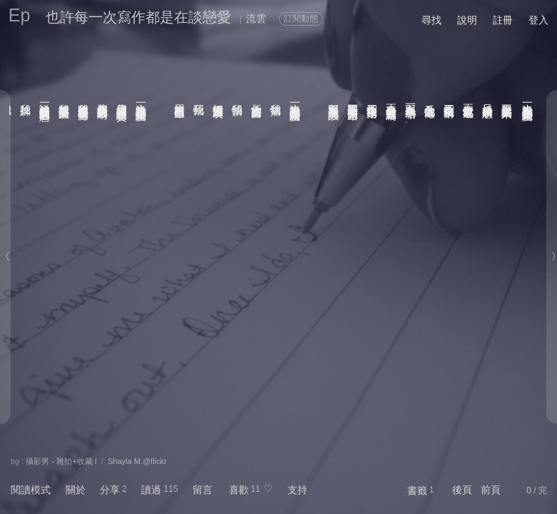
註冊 (503, 20)
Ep (20, 15)
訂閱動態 (301, 19)
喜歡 (239, 489)
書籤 (417, 490)
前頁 (491, 489)
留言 (203, 489)
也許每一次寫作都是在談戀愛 (138, 17)
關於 (76, 489)
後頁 (462, 489)
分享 (110, 489)
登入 (538, 20)
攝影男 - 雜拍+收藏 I (61, 461)
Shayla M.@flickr (137, 461)
